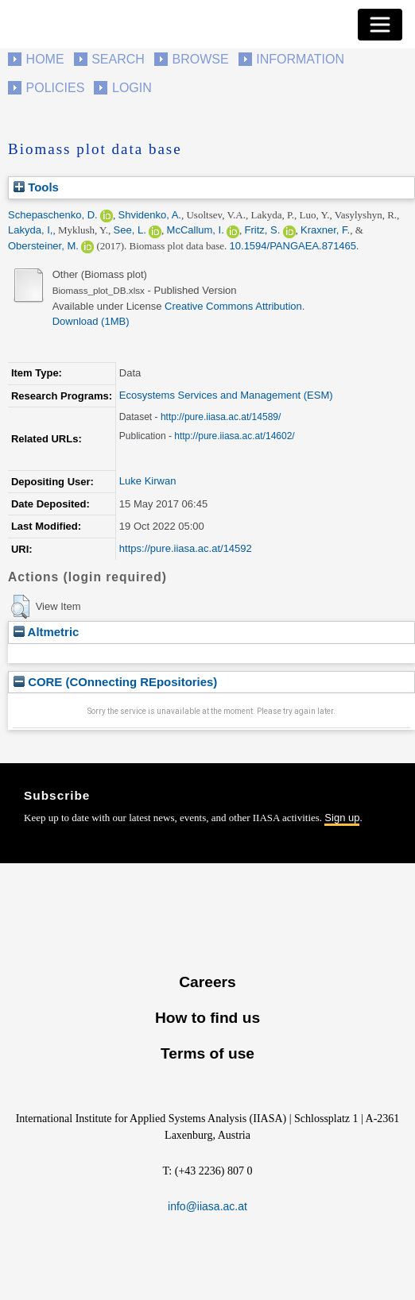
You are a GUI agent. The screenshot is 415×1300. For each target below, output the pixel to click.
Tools (36, 187)
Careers (207, 982)
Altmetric (46, 631)
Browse (200, 59)
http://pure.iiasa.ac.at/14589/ (221, 416)
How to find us (207, 1017)
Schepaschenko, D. (53, 215)
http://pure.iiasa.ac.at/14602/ (234, 436)
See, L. (130, 230)
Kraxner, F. (325, 230)
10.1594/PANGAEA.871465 (293, 246)
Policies (55, 88)
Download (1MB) (91, 321)
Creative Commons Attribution (233, 306)
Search (118, 59)
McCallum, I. (195, 230)
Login (132, 88)
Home (45, 59)
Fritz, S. (263, 230)
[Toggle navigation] (380, 25)
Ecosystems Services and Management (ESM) (226, 395)
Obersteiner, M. (43, 246)
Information (300, 59)
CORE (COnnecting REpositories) (115, 682)
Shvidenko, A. (149, 215)
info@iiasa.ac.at (207, 1206)
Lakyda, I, (30, 230)
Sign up (341, 818)
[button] (20, 607)
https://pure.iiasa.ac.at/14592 (185, 548)
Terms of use (207, 1053)
